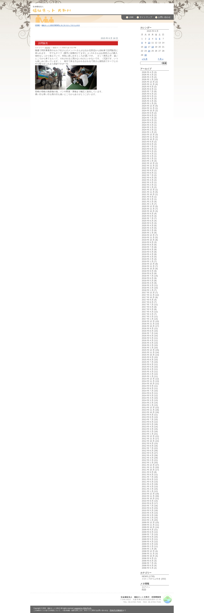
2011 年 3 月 (147, 486)
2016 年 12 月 (148, 321)
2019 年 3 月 (147, 256)
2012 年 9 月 (147, 443)
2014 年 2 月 (147, 402)
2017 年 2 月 (147, 316)
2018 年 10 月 (148, 268)
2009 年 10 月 (148, 527)
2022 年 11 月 (148, 165)
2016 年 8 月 (147, 331)
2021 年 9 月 (147, 197)
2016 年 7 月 (147, 333)
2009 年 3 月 (147, 544)
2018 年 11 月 (148, 266)
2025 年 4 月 (147, 98)
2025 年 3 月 (147, 101)
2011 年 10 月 (148, 470)
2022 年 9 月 (147, 170)
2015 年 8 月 (147, 359)
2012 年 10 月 (148, 441)
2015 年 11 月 (148, 352)
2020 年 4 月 (147, 225)
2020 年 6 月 (147, 220)
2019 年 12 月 (148, 235)
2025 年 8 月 (147, 89)
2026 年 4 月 (147, 72)
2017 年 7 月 (147, 304)
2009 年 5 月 (147, 539)
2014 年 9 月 (147, 386)
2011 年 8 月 (147, 474)
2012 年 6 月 (147, 450)
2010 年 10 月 (148, 498)
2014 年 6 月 (147, 393)
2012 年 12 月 (148, 436)
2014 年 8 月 (147, 388)
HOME (37, 25)
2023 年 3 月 (147, 156)
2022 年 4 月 (147, 180)
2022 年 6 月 (147, 177)
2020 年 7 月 (147, 218)
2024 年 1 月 (147, 132)
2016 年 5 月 (147, 338)
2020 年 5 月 (147, 223)
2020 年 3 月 (147, 228)
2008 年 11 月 (148, 553)
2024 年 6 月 (147, 120)
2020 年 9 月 (147, 213)
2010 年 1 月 (147, 520)
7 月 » (160, 59)
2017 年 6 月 (147, 307)
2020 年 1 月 (147, 232)
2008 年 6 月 (147, 565)
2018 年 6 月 (147, 278)
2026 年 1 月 (147, 79)
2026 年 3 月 (147, 74)
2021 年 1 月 (147, 204)
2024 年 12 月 (148, 106)
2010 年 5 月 (147, 510)
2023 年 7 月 (147, 146)
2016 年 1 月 (147, 347)
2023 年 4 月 (147, 153)
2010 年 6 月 (147, 508)
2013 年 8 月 (147, 417)
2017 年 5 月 (147, 309)
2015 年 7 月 (147, 362)
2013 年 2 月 (147, 431)
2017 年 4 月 (147, 311)
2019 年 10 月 (148, 240)
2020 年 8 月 (147, 216)
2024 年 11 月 (148, 108)
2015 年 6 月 (147, 364)
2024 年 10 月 (148, 110)
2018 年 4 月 (147, 283)
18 (152, 47)
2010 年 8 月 (147, 503)
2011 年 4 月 (147, 484)
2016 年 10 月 (148, 326)
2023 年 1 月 (147, 161)
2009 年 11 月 (148, 525)
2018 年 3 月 (147, 285)
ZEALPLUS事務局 (116, 610)
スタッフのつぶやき (151, 579)
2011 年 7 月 (147, 477)
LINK (130, 17)
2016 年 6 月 (147, 335)
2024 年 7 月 (147, 118)
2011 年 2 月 (147, 489)
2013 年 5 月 (147, 424)
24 (149, 51)
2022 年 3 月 (147, 182)
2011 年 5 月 (147, 482)
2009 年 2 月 (147, 546)
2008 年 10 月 (148, 556)
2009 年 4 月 (147, 541)
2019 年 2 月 (147, 259)
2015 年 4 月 (147, 369)
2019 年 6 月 (147, 249)
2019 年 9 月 (147, 242)
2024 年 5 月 (147, 122)
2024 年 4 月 (147, 125)
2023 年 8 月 (147, 144)
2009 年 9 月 (147, 529)
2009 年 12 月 (148, 522)
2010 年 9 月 (147, 501)
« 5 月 (144, 59)
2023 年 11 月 (148, 137)
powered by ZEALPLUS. (82, 608)
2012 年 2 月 (147, 460)
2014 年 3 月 (147, 400)
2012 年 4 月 (147, 455)
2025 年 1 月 (147, 103)
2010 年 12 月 (148, 493)
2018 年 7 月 (147, 276)
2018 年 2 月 (147, 288)
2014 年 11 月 (148, 381)
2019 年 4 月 (147, 254)
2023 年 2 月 (147, 158)
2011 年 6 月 (147, 479)
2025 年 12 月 (148, 82)
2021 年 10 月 (148, 194)
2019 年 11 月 (148, 237)
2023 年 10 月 (148, 139)
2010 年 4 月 (147, 513)
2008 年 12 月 (148, 551)
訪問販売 (43, 43)
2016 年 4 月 (147, 340)
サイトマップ (144, 17)
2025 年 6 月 (147, 94)
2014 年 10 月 (148, 383)
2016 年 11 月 (148, 323)
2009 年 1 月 (147, 549)
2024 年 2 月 (147, 130)
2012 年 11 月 (148, 438)
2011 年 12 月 (148, 465)
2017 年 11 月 (148, 295)
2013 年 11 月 (148, 410)
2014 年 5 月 (147, 395)
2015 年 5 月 (147, 367)
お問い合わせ (163, 17)
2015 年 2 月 (147, 374)
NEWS (47, 48)
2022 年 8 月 (147, 173)
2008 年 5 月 (147, 568)
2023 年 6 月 (147, 149)
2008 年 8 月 (147, 561)
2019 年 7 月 (147, 247)
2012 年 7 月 (147, 448)
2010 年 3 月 (147, 515)
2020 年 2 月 (147, 230)
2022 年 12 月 (148, 163)
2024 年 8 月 (147, 115)
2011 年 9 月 (147, 472)
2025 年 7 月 (147, 91)
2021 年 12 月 (148, 189)
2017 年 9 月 (147, 300)
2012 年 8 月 (147, 446)
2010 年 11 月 (148, 496)
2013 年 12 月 (148, 407)
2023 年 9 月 (147, 141)
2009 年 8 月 (147, 532)
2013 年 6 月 (147, 422)
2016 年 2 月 (147, 345)
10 (149, 43)
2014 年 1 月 (147, 405)
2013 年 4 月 (147, 426)
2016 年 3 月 (147, 343)
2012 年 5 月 (147, 453)
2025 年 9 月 (147, 86)
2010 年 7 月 (147, 505)
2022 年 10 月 (148, 168)
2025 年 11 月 (148, 84)
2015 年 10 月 (148, 355)
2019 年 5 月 (147, 252)
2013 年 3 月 (147, 429)
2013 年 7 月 (147, 419)
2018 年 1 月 (147, 290)
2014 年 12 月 (148, 379)
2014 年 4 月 (147, 398)
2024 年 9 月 (147, 113)
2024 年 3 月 (147, 127)
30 (145, 55)
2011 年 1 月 (147, 491)
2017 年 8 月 (147, 302)
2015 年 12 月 (148, 350)
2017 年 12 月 (148, 292)
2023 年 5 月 (147, 151)
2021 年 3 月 (147, 199)
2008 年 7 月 (147, 563)
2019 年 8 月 (147, 244)
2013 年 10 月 (148, 412)
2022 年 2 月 (147, 185)
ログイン (146, 587)
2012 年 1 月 (147, 462)
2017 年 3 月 (147, 314)
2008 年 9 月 (147, 558)
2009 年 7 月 (147, 534)
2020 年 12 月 (148, 206)
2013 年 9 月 (147, 414)
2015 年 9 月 (147, 357)
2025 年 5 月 (147, 96)
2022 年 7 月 (147, 175)
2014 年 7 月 (147, 391)
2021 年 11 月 (148, 192)
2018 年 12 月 (148, 264)
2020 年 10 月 (148, 211)
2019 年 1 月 (147, 261)
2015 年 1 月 (147, 376)
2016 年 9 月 (147, 328)
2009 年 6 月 (147, 537)
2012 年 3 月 (147, 458)
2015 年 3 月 (147, 371)
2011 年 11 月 (148, 467)
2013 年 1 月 (147, 434)
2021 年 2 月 (147, 201)
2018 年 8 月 (147, 273)
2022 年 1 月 (147, 187)
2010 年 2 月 (147, 517)
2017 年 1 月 (147, 319)
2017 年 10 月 (148, 297)
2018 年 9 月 (147, 271)
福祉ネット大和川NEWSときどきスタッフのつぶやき (61, 25)
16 (145, 47)
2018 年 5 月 (147, 280)
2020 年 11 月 (148, 209)
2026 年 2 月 (147, 77)
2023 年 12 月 (148, 134)
